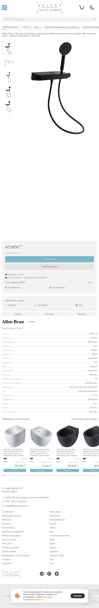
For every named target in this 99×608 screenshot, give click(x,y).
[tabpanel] (15, 448)
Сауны (52, 543)
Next (8, 116)
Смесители (55, 516)
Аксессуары (55, 512)
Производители (57, 520)
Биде (52, 539)
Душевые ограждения (12, 531)
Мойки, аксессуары (11, 535)
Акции (53, 547)
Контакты (6, 559)
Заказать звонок (9, 491)
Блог (52, 559)
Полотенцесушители (60, 535)
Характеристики (12, 328)
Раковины (6, 520)
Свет (52, 563)
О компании (8, 512)
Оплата (17, 314)
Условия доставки (10, 547)
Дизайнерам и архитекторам (16, 555)
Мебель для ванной (11, 516)
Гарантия (81, 314)
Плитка (53, 524)
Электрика (7, 563)
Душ (52, 531)
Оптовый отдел (57, 555)
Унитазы (6, 524)
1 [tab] (3, 475)
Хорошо (78, 596)
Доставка (49, 314)
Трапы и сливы (9, 539)
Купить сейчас (49, 266)
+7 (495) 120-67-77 (12, 488)
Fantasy (31, 321)
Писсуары (7, 543)
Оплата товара (9, 551)
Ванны (53, 528)
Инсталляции (8, 528)
